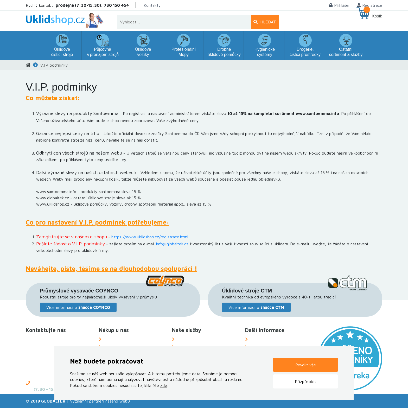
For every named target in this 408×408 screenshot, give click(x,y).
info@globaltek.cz (172, 243)
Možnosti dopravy (120, 339)
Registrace (369, 5)
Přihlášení (340, 5)
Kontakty (152, 5)
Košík (377, 16)
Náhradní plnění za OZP (199, 339)
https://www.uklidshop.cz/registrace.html (149, 236)
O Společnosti (263, 339)
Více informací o (78, 307)
